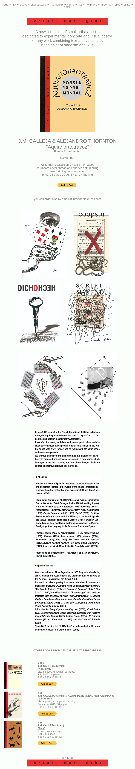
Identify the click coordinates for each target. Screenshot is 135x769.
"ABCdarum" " (46, 698)
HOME (5, 5)
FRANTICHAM (56, 5)
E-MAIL (67, 7)
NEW (14, 5)
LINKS (127, 5)
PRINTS (70, 5)
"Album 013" (45, 669)
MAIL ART (82, 5)
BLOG (118, 5)
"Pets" (41, 728)
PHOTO (94, 5)
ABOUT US (106, 5)
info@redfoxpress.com (87, 199)
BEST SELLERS (38, 5)
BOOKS (24, 5)
